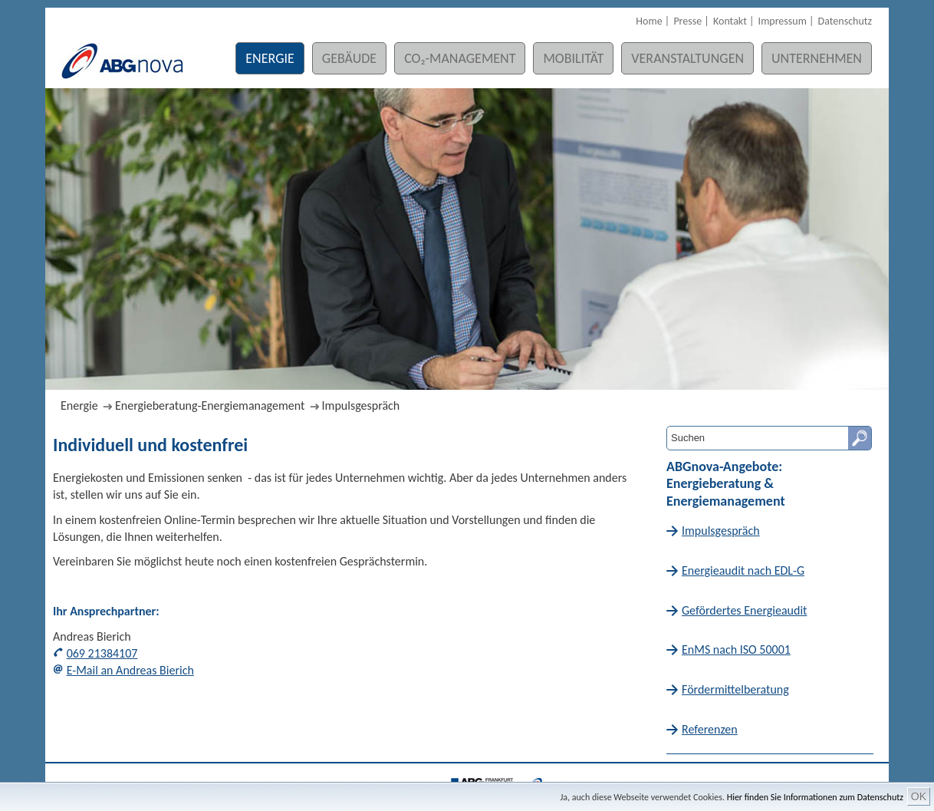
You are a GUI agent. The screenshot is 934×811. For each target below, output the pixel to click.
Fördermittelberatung (735, 689)
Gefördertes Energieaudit (744, 610)
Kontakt (730, 21)
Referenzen (710, 729)
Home (649, 21)
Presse (687, 21)
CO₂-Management (459, 58)
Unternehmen (816, 58)
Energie (269, 58)
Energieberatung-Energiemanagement (209, 405)
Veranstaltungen (687, 58)
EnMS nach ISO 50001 (736, 649)
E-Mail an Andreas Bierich (130, 670)
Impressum (782, 21)
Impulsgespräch (361, 405)
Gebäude (349, 58)
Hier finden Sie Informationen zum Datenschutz (815, 797)
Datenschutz (845, 21)
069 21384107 (102, 653)
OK (918, 796)
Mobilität (573, 58)
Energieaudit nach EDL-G (743, 570)
